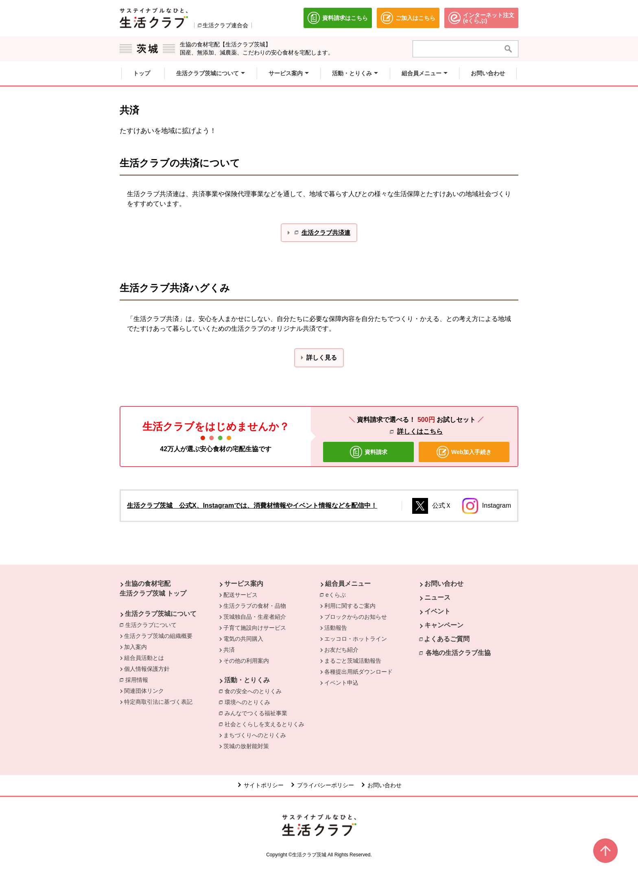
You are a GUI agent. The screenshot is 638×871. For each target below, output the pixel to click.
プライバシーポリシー (325, 785)
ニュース (437, 597)
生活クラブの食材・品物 (254, 605)
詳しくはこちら (420, 431)
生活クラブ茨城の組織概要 (158, 636)
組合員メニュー (348, 583)
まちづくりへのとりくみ (254, 735)
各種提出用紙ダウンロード (358, 671)
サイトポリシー (264, 785)
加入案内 (135, 647)
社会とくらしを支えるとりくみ (264, 724)
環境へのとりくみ (247, 702)
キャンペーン (443, 625)
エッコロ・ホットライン (355, 638)
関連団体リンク (144, 691)
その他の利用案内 (246, 660)
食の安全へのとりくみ (253, 691)
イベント (437, 611)
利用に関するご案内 (350, 605)
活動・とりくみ (247, 680)
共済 (229, 649)
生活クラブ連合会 (225, 25)
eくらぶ (338, 594)
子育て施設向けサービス (254, 627)
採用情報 (136, 680)
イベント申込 (341, 682)
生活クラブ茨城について (161, 613)
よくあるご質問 (447, 638)
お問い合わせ (443, 583)
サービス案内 (243, 583)
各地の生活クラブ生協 (458, 652)
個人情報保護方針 (147, 669)
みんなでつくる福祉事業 (256, 713)
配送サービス (240, 595)
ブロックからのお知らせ (355, 616)
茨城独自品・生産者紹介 (254, 616)
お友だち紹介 (341, 649)
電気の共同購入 (243, 638)
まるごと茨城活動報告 (352, 660)
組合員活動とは (144, 658)
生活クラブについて (153, 624)
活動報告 (335, 627)
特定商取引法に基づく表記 (158, 702)
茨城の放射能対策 (246, 746)
